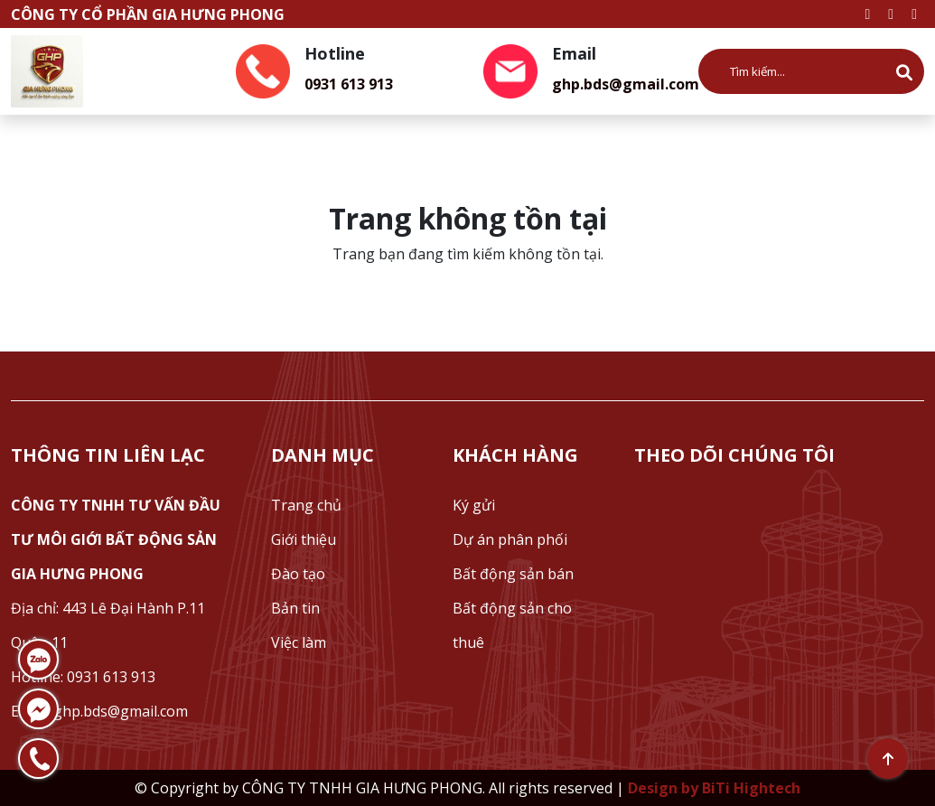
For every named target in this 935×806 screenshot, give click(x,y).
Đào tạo (298, 574)
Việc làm (298, 642)
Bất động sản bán (513, 574)
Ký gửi (474, 505)
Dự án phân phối (510, 539)
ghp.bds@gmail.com (625, 84)
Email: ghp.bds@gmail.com (99, 711)
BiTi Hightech (751, 788)
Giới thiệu (303, 539)
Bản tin (295, 608)
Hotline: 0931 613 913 (83, 677)
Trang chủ (306, 505)
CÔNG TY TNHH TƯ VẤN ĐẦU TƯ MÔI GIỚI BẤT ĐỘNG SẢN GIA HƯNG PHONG (115, 539)
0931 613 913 (348, 84)
